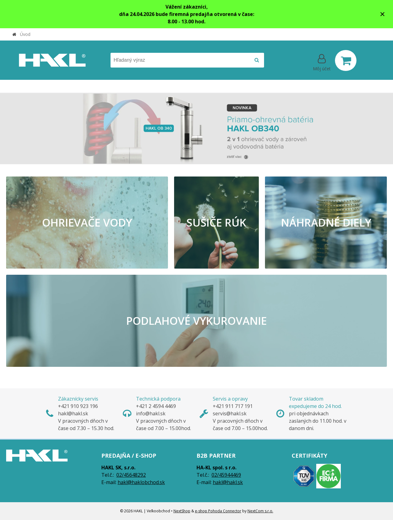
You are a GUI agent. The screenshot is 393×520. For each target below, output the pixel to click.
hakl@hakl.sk (228, 482)
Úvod (25, 34)
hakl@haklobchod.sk (141, 482)
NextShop (181, 511)
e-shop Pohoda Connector (218, 511)
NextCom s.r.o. (260, 511)
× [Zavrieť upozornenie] (382, 14)
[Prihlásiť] (322, 62)
